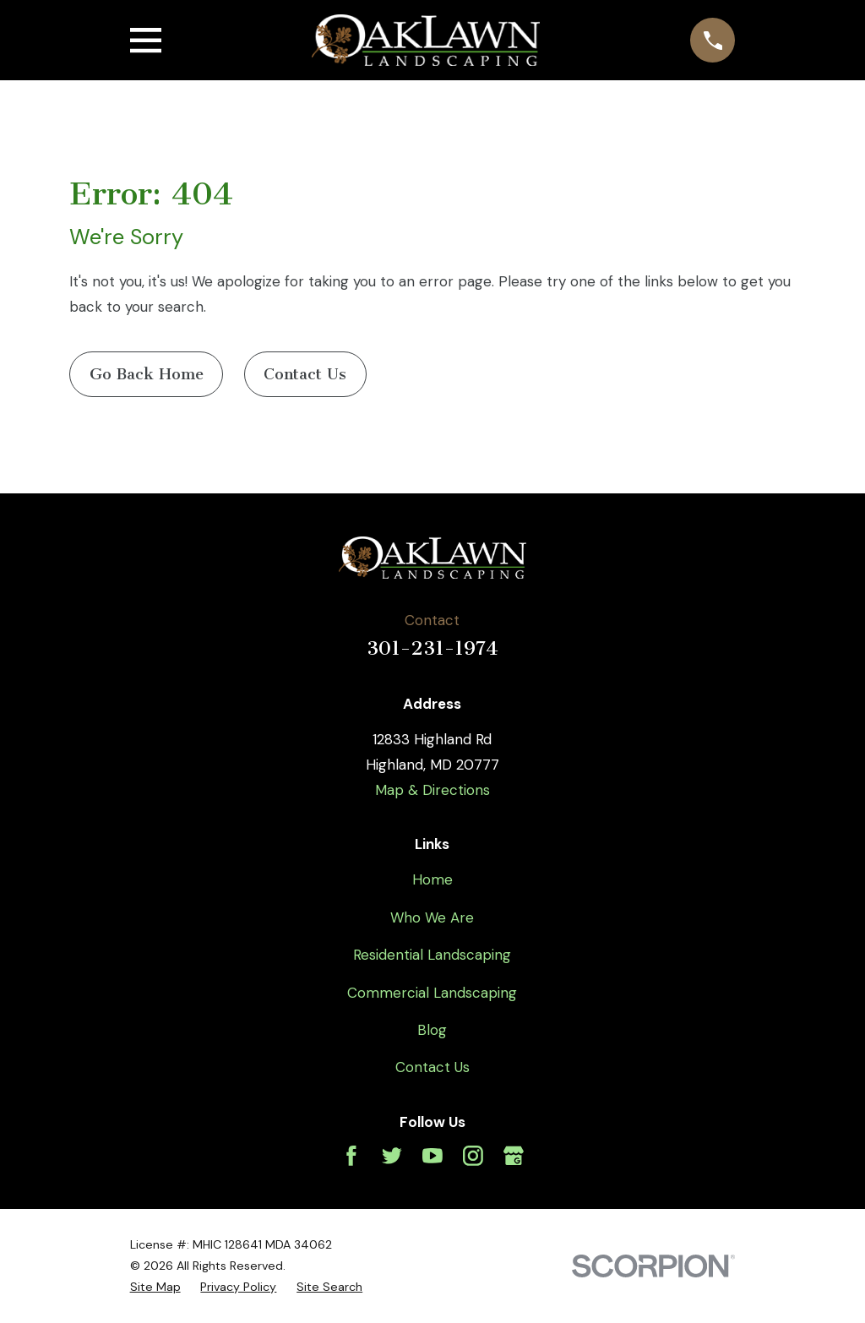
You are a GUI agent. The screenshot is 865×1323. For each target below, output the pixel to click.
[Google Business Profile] (513, 1156)
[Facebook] (351, 1156)
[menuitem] (155, 1287)
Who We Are (432, 917)
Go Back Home (147, 374)
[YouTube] (432, 1156)
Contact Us (305, 374)
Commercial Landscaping (432, 992)
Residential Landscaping (432, 954)
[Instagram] (473, 1156)
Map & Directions (432, 790)
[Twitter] (392, 1156)
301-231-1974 (432, 648)
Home (432, 879)
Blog (432, 1030)
